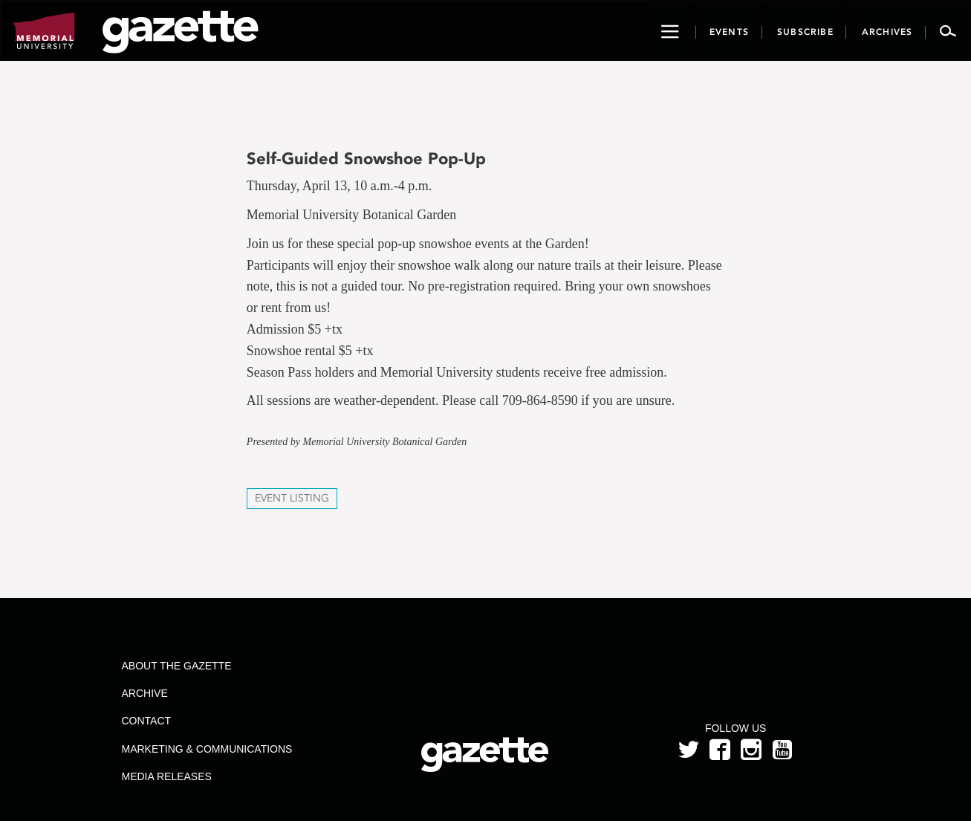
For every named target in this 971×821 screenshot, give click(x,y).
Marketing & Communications (206, 749)
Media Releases (166, 776)
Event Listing (292, 498)
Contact (146, 721)
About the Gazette (176, 666)
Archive (144, 693)
